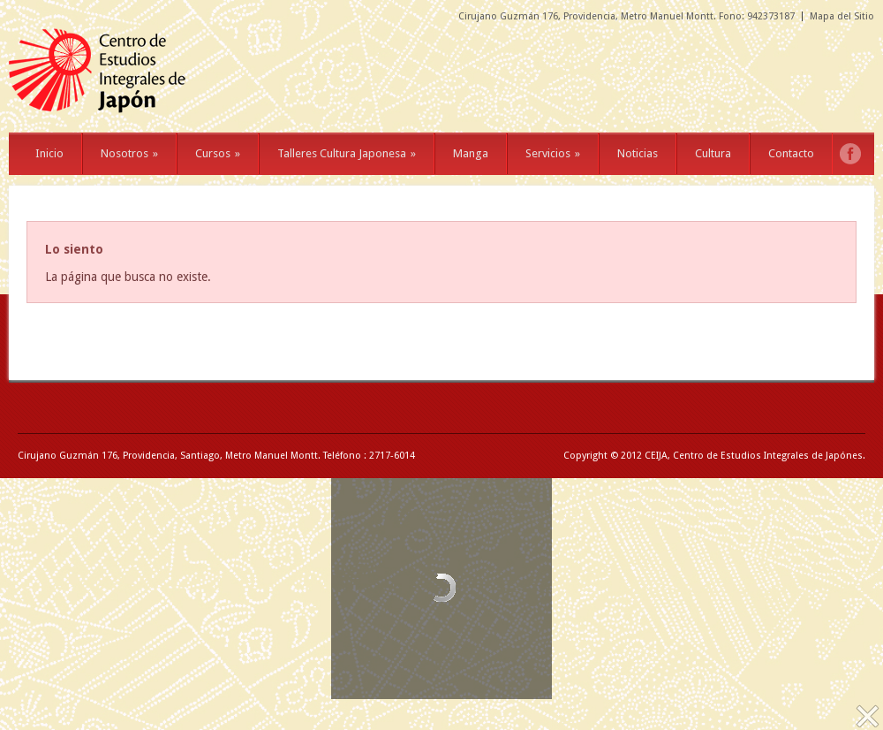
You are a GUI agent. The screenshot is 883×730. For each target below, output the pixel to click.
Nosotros (129, 153)
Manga (470, 153)
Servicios (552, 153)
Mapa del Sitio (842, 16)
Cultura (713, 153)
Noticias (637, 153)
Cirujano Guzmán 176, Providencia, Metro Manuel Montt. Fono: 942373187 (626, 16)
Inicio (49, 153)
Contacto (791, 153)
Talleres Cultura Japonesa (346, 153)
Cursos (217, 153)
